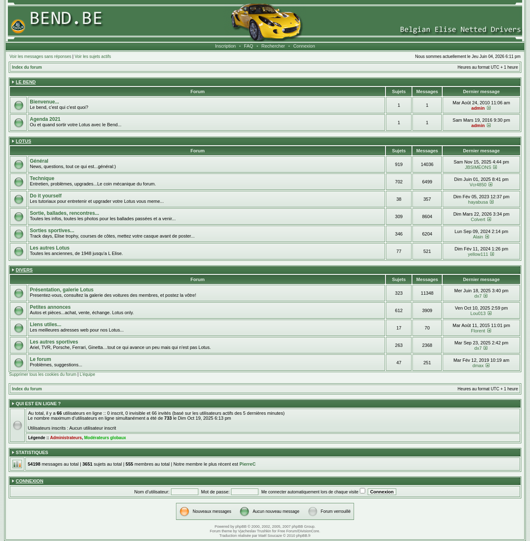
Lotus (23, 141)
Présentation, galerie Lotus (62, 290)
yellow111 (478, 254)
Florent (478, 330)
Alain (478, 236)
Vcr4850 (478, 184)
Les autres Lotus (50, 248)
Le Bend (26, 81)
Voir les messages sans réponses (40, 56)
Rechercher (273, 45)
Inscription (225, 45)
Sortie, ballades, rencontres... (64, 213)
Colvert (478, 219)
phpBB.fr (303, 536)
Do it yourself (46, 196)
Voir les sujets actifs (93, 56)
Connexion (304, 45)
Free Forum (287, 531)
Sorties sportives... (52, 230)
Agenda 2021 (45, 119)
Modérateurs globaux (105, 437)
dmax (478, 365)
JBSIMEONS (478, 167)
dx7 (478, 295)
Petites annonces (50, 307)
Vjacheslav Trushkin (254, 531)
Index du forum (27, 67)
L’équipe (87, 374)
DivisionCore (308, 531)
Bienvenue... (44, 102)
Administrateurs (66, 437)
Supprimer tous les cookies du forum (42, 374)
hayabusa (478, 202)
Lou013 (478, 313)
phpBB (240, 526)
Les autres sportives (54, 342)
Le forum (40, 359)
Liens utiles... (45, 324)
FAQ (248, 45)
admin (477, 108)
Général (39, 161)
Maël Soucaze (270, 536)
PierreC (247, 464)
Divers (24, 269)
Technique (42, 178)
